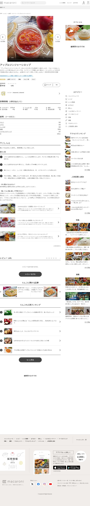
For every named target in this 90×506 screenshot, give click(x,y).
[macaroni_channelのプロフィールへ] (30, 93)
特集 (5, 441)
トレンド (69, 2)
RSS (70, 483)
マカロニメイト (18, 441)
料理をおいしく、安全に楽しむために (80, 483)
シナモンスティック (6, 131)
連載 (10, 441)
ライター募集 (72, 480)
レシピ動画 (62, 2)
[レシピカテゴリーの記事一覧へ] (2, 79)
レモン (2, 124)
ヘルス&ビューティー (50, 438)
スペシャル (41, 441)
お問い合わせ (78, 480)
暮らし (40, 438)
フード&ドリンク (63, 438)
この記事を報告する (57, 245)
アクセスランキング (30, 441)
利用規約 (64, 485)
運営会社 (59, 485)
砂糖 (1, 129)
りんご (2, 122)
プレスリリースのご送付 (62, 483)
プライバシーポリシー (72, 485)
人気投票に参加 (51, 441)
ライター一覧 (65, 480)
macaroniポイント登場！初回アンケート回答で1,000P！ (16, 75)
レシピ (18, 438)
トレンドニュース (8, 438)
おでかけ (33, 438)
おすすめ (75, 2)
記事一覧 (59, 480)
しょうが (2, 127)
